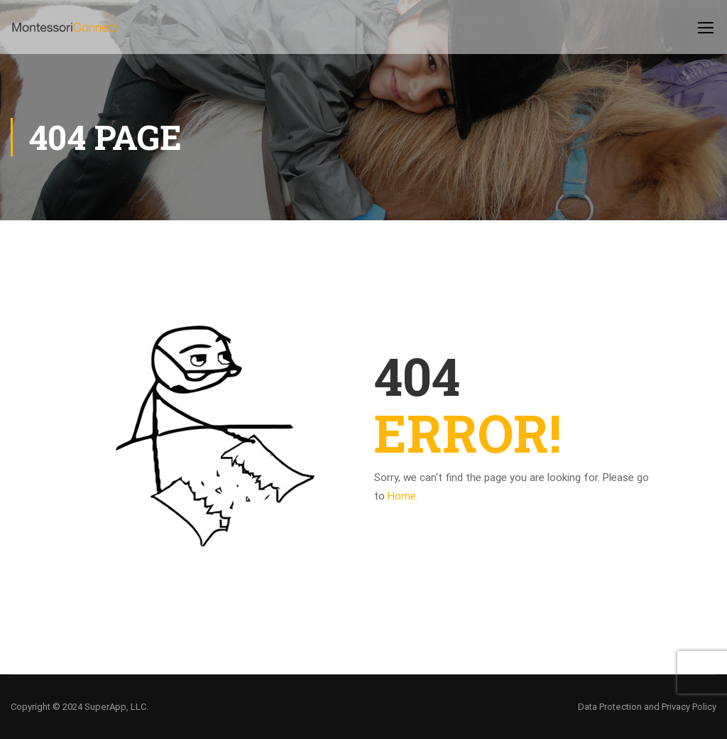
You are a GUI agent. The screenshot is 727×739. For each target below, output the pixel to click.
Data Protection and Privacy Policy (647, 706)
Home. (403, 496)
